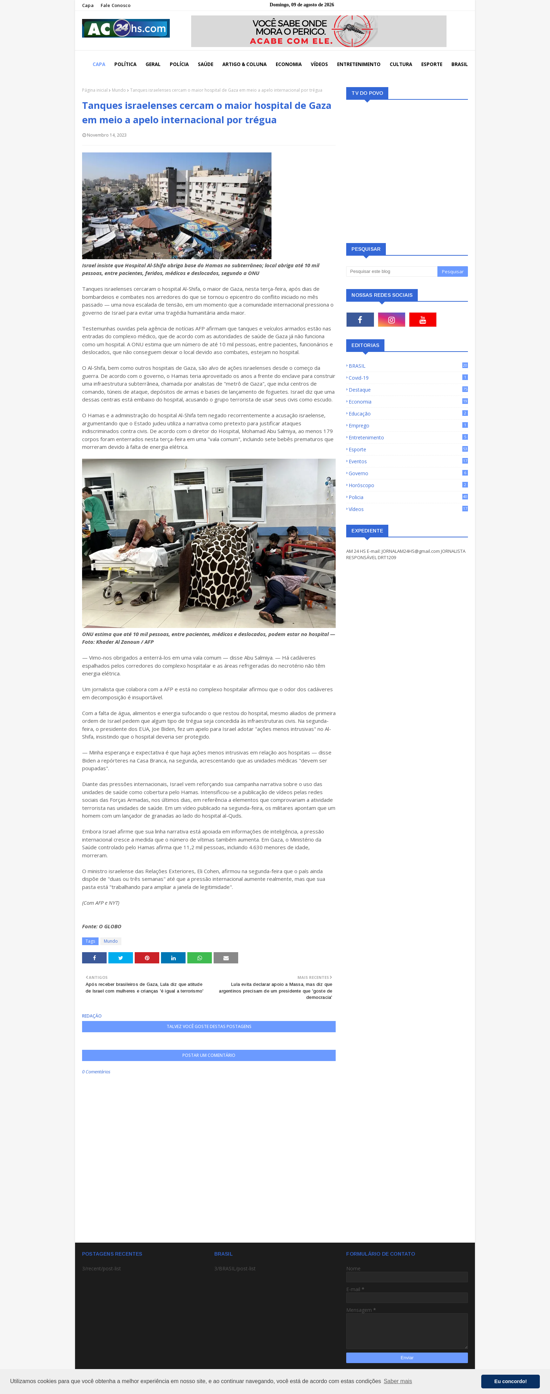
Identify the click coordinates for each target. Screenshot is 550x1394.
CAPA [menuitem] (99, 64)
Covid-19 (408, 377)
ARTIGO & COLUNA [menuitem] (244, 64)
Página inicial (95, 90)
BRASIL (408, 365)
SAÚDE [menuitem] (205, 64)
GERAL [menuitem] (153, 64)
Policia (408, 497)
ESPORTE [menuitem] (431, 64)
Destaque (408, 389)
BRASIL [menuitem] (459, 64)
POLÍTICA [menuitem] (125, 64)
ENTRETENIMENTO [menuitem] (359, 64)
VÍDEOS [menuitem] (319, 64)
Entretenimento (408, 437)
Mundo (119, 90)
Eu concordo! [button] (510, 1381)
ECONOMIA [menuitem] (289, 64)
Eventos (408, 461)
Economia (408, 401)
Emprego (408, 425)
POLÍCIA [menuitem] (179, 64)
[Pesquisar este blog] (391, 271)
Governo (408, 473)
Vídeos (408, 509)
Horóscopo (408, 485)
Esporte (408, 449)
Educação (408, 413)
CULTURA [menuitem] (401, 64)
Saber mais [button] (398, 1381)
